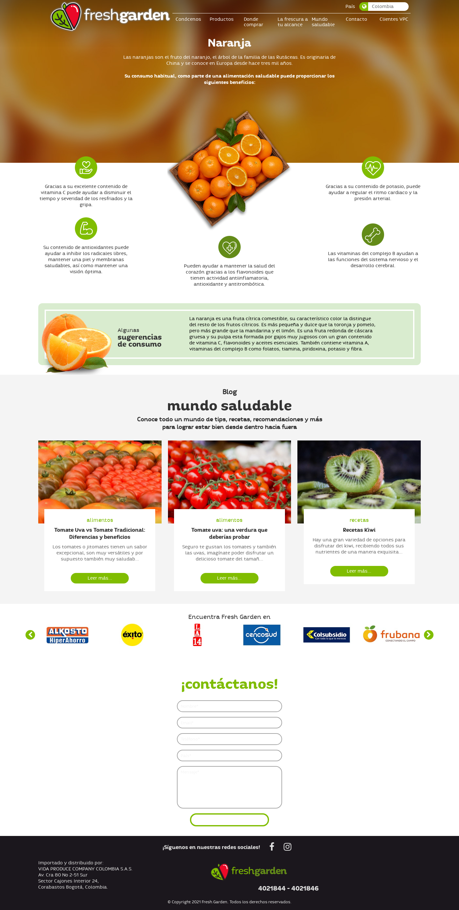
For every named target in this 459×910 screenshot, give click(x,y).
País (352, 7)
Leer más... (100, 578)
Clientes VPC (395, 19)
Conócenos (190, 19)
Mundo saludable (324, 22)
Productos (223, 19)
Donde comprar (255, 22)
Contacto (358, 19)
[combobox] (386, 6)
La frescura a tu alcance (294, 22)
